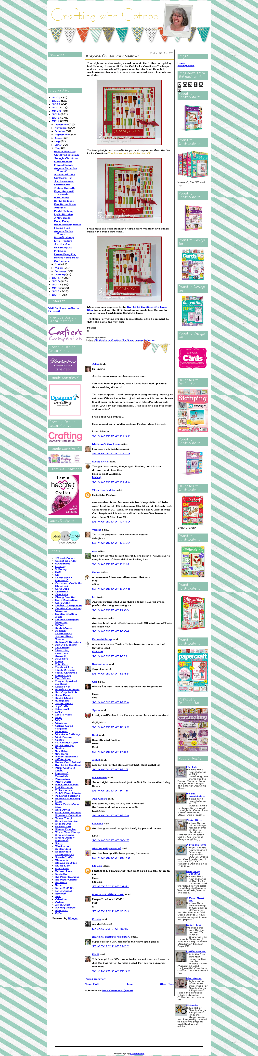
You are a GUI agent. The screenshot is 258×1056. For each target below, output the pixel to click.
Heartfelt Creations (67, 689)
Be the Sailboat (64, 200)
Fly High (191, 766)
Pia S (95, 954)
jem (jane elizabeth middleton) (111, 936)
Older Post (167, 983)
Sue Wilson (62, 868)
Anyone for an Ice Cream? (65, 169)
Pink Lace (60, 250)
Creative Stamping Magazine (66, 621)
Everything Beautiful (193, 872)
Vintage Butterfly (64, 188)
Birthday (60, 566)
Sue (94, 681)
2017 (56, 121)
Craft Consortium (66, 599)
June (58, 144)
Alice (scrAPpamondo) (106, 848)
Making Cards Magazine (64, 727)
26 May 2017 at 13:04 (110, 631)
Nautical (60, 748)
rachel (96, 759)
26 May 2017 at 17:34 (110, 752)
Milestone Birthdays (68, 734)
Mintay (59, 739)
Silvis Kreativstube (104, 490)
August (59, 138)
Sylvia (96, 710)
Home (129, 983)
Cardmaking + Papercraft (63, 579)
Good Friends (63, 161)
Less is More (63, 714)
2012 (56, 291)
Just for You (62, 244)
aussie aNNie (100, 461)
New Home (61, 753)
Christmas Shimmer (66, 154)
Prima (58, 801)
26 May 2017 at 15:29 (110, 727)
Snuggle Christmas (66, 158)
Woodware (61, 910)
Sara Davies (62, 809)
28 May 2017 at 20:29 (111, 971)
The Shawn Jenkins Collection (139, 340)
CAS (58, 572)
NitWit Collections (66, 756)
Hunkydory (62, 700)
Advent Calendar (65, 560)
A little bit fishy (196, 844)
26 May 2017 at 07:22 (111, 436)
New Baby (61, 751)
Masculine (61, 731)
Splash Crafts (64, 857)
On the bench (62, 261)
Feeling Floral (62, 227)
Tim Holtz (61, 882)
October (60, 131)
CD (57, 574)
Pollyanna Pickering (67, 795)
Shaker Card (63, 826)
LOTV (58, 711)
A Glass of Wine (64, 174)
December (61, 124)
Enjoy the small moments (64, 192)
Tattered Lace (63, 871)
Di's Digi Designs (66, 644)
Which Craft (62, 904)
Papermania (62, 778)
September (62, 134)
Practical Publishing (67, 798)
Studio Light (62, 865)
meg (94, 550)
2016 (56, 277)
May (58, 148)
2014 (56, 284)
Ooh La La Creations (68, 764)
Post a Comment (95, 978)
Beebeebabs (100, 664)
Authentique (62, 563)
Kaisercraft (62, 709)
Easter (59, 661)
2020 (57, 111)
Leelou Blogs (137, 1053)
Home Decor (63, 695)
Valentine (61, 899)
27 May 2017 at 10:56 (110, 911)
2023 (56, 100)
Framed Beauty (63, 165)
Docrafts (60, 655)
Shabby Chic (63, 823)
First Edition (63, 678)
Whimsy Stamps (65, 907)
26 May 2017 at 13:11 (109, 656)
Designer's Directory (68, 641)
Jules (95, 363)
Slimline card (63, 846)
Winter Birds (194, 820)
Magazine (61, 723)
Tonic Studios (63, 890)
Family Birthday (65, 669)
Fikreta (96, 919)
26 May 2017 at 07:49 (111, 521)
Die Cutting (62, 647)
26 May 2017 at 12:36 (110, 610)
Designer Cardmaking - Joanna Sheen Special (64, 634)
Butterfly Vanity (64, 237)
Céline (96, 572)
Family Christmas (66, 672)
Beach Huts (193, 924)
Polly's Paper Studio (68, 792)
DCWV (59, 625)
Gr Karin (97, 651)
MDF (58, 717)
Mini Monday (63, 737)
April (58, 264)
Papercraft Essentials (61, 774)
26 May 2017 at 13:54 (110, 702)
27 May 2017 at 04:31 (110, 886)
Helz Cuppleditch (66, 692)
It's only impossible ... (195, 794)
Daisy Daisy (61, 221)
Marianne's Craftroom (106, 444)
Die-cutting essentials (62, 651)
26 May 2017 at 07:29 (111, 453)
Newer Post (92, 983)
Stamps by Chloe (66, 862)
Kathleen (97, 823)
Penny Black (63, 781)
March (59, 267)
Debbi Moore (63, 627)
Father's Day (63, 675)
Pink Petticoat (64, 787)
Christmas (61, 591)
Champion (192, 1005)
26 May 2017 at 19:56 (110, 815)
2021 (56, 107)
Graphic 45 (62, 686)
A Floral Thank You (195, 899)
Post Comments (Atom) (117, 990)
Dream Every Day (65, 254)
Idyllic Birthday (63, 214)
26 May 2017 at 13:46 (110, 673)
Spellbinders (63, 848)
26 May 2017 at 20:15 (110, 840)
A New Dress (62, 217)
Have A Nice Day (65, 151)
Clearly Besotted (65, 597)
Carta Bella (62, 588)
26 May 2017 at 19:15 (110, 769)
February (61, 271)
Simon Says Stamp (67, 832)
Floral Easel (61, 197)
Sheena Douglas (65, 829)
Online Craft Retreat (68, 762)
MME (58, 720)
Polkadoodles (63, 790)
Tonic (58, 885)
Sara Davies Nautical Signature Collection (68, 814)
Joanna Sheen (64, 703)
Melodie (97, 865)
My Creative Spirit (66, 742)
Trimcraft (60, 893)
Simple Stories (64, 834)
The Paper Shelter (66, 879)
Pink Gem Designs (66, 784)
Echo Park (61, 664)
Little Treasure (63, 240)
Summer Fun (62, 184)
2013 (56, 288)
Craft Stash (62, 602)
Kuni (95, 735)
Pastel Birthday (63, 211)
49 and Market (65, 558)
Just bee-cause (64, 181)
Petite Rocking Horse (67, 224)
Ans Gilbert (100, 798)
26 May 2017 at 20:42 (111, 857)
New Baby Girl (63, 247)
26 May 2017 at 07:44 (111, 482)
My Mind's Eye (64, 745)
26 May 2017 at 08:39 (111, 542)
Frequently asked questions (66, 682)
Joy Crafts (62, 706)
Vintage (59, 902)
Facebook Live (64, 667)
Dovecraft (61, 658)
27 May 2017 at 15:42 (110, 928)
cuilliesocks (99, 777)
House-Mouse (64, 697)
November (61, 127)
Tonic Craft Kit (64, 888)
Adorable (60, 207)
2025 (56, 97)
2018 (56, 117)
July (58, 141)
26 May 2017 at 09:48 (111, 588)
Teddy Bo (61, 874)
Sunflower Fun (63, 177)
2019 (56, 114)
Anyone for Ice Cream (63, 232)
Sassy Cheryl (63, 818)
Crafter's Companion (68, 605)
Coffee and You (196, 951)
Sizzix (59, 843)
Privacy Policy (186, 65)
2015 (56, 281)
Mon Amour (194, 978)
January (60, 274)
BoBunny (60, 569)
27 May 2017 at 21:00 (110, 946)
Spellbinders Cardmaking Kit (64, 853)
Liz (94, 597)
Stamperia (61, 860)
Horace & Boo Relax (66, 257)
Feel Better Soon (65, 204)
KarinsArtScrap (102, 639)
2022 (56, 104)
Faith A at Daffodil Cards (108, 894)
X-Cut (59, 913)
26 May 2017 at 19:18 (110, 790)
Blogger (73, 918)
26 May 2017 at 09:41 (110, 564)
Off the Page (63, 759)
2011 (56, 294)
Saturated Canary (66, 820)
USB (58, 896)
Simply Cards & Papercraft (65, 839)
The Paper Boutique (67, 876)
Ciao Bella (61, 594)
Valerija (96, 529)
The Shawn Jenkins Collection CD (129, 153)
